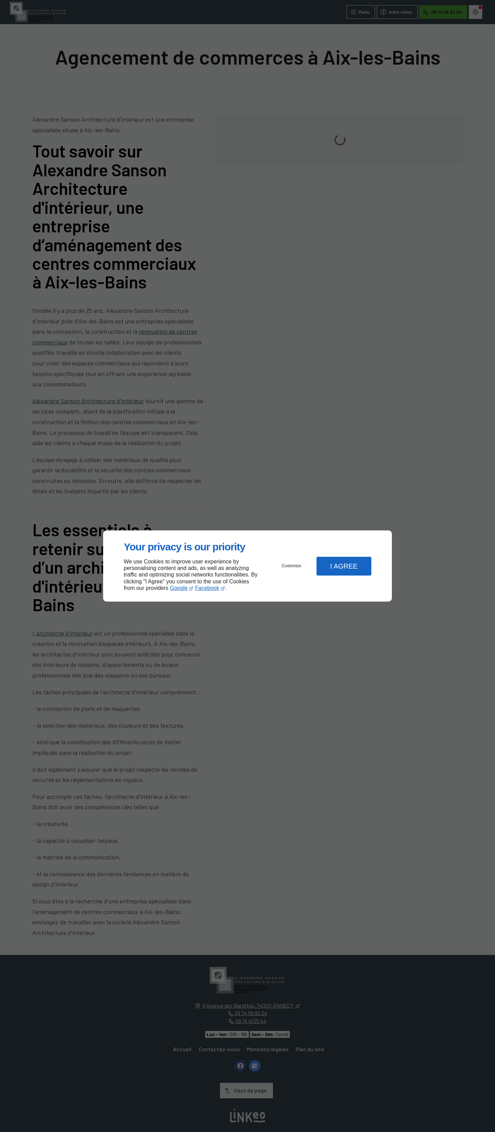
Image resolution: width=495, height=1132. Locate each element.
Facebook (207, 588)
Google (179, 588)
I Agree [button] (344, 566)
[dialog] (247, 566)
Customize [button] (291, 565)
